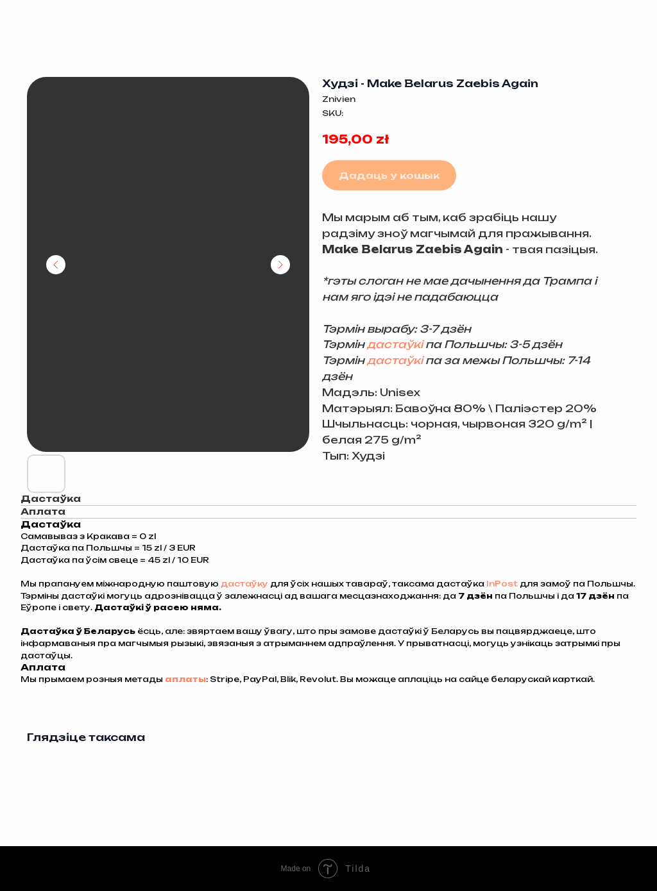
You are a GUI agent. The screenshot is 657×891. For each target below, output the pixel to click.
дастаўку (245, 583)
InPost (503, 583)
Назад (38, 18)
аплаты (185, 679)
